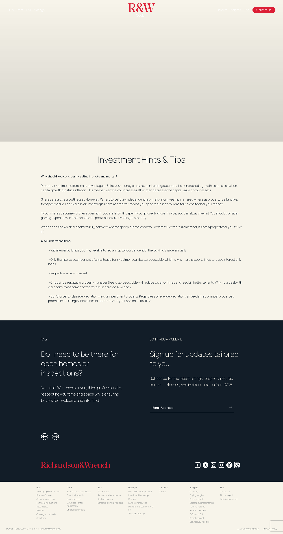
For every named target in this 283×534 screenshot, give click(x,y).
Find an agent (226, 495)
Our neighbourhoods (46, 514)
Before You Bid (196, 514)
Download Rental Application (75, 504)
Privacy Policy (270, 528)
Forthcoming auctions (46, 502)
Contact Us (263, 10)
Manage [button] (132, 487)
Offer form (41, 518)
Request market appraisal (109, 495)
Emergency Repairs (76, 509)
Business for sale (43, 495)
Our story (194, 491)
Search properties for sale (47, 491)
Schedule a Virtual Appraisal (110, 502)
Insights (235, 10)
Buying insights (197, 495)
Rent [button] (69, 487)
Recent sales (42, 506)
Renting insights (197, 506)
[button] (44, 436)
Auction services (105, 499)
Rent (20, 10)
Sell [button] (100, 487)
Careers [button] (163, 487)
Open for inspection (45, 499)
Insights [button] (194, 487)
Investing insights (198, 510)
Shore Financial (197, 518)
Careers (222, 10)
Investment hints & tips (138, 495)
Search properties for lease (79, 491)
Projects (40, 510)
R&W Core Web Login (248, 528)
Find (246, 10)
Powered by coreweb (50, 528)
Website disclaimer (229, 499)
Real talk (132, 499)
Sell (28, 10)
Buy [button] (38, 487)
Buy (11, 10)
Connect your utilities (199, 521)
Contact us (225, 491)
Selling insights (197, 499)
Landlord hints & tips (137, 502)
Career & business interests (202, 502)
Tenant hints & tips (136, 513)
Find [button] (222, 487)
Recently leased (74, 499)
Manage (39, 10)
